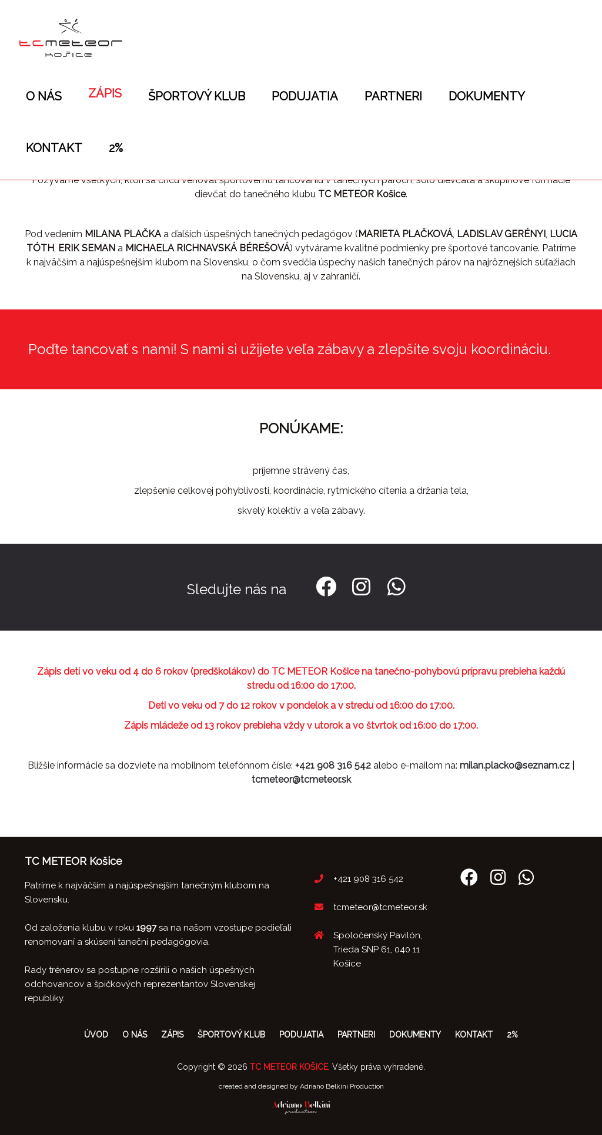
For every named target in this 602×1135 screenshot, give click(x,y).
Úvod (96, 1034)
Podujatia (305, 96)
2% (116, 148)
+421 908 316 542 (333, 765)
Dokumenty (487, 96)
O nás (44, 96)
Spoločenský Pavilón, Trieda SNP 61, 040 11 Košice (366, 948)
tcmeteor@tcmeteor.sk (301, 779)
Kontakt (54, 148)
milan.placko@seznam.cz (515, 765)
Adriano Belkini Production (341, 1086)
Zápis (105, 93)
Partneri (393, 96)
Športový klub (196, 96)
